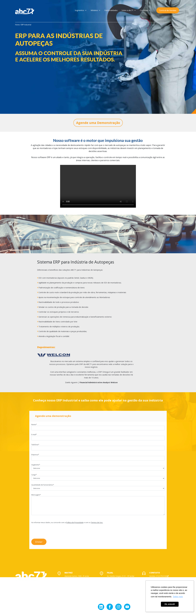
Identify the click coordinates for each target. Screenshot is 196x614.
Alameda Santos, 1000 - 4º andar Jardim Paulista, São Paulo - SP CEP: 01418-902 (77, 578)
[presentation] (50, 531)
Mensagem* (98, 505)
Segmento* (98, 466)
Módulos (95, 10)
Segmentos (81, 10)
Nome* (98, 426)
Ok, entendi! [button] (169, 604)
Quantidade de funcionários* (98, 486)
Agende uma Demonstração (98, 122)
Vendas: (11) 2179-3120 (159, 576)
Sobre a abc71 (129, 10)
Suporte (153, 578)
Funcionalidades (111, 10)
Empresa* (98, 456)
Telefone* (98, 446)
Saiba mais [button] (178, 597)
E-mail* (98, 436)
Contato (46, 606)
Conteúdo (145, 10)
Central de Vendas (167, 10)
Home (17, 25)
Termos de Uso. (97, 522)
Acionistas (37, 606)
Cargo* (98, 476)
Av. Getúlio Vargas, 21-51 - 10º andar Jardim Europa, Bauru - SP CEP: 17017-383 (120, 578)
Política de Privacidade (74, 522)
